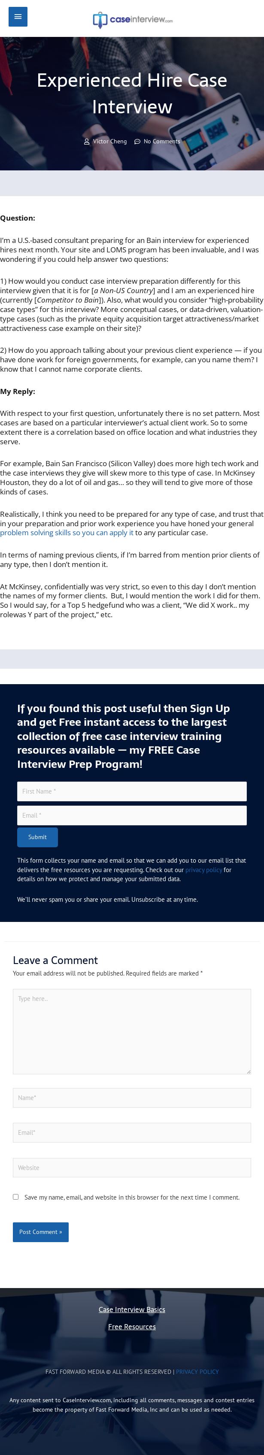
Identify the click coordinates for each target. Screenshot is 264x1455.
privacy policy (203, 870)
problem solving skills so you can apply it (67, 532)
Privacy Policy (197, 1372)
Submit (37, 837)
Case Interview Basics (132, 1310)
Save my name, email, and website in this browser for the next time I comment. (132, 1197)
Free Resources (132, 1327)
